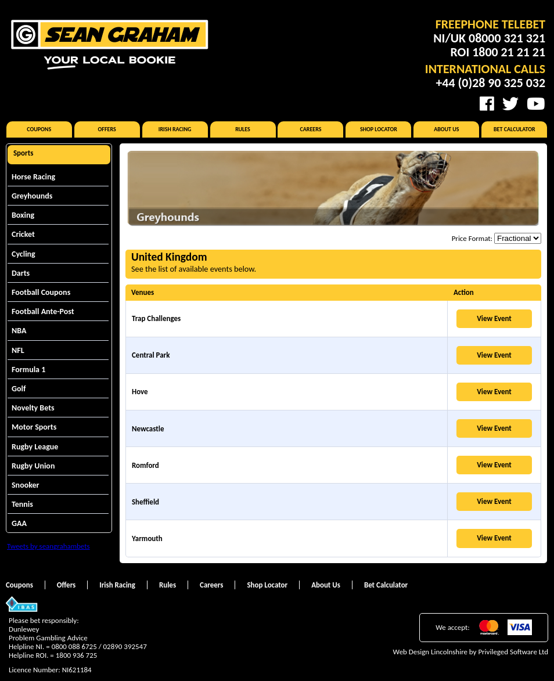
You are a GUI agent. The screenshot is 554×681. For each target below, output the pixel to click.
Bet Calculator (514, 129)
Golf (19, 389)
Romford (145, 465)
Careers (310, 129)
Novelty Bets (33, 408)
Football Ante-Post (43, 311)
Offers (107, 129)
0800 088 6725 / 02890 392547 (99, 646)
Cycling (23, 254)
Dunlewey (24, 629)
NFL (18, 350)
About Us (446, 129)
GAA (19, 523)
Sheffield (145, 502)
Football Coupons (41, 292)
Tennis (22, 504)
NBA (19, 331)
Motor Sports (34, 427)
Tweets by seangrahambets (48, 546)
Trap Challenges (156, 318)
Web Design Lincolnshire (430, 651)
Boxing (23, 215)
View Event (494, 318)
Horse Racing (33, 177)
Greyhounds (32, 196)
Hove (140, 391)
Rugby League (35, 447)
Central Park (151, 355)
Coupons (39, 129)
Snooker (25, 485)
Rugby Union (33, 466)
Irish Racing (175, 129)
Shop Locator (378, 129)
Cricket (23, 234)
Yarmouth (147, 538)
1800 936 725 (77, 655)
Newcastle (148, 428)
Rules (242, 129)
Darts (21, 273)
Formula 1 (28, 369)
